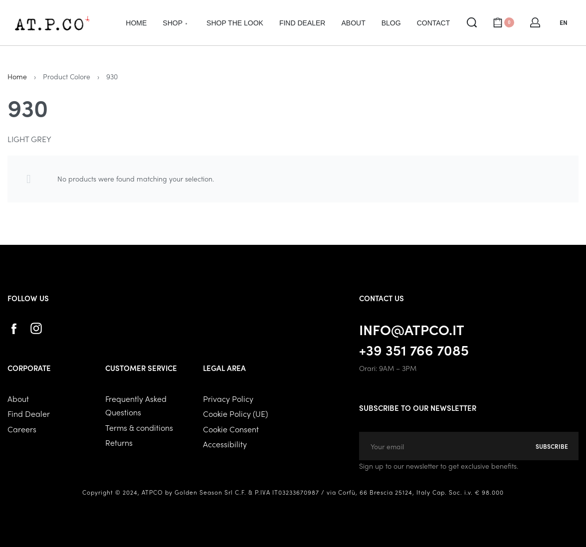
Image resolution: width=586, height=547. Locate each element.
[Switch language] (563, 22)
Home (17, 76)
